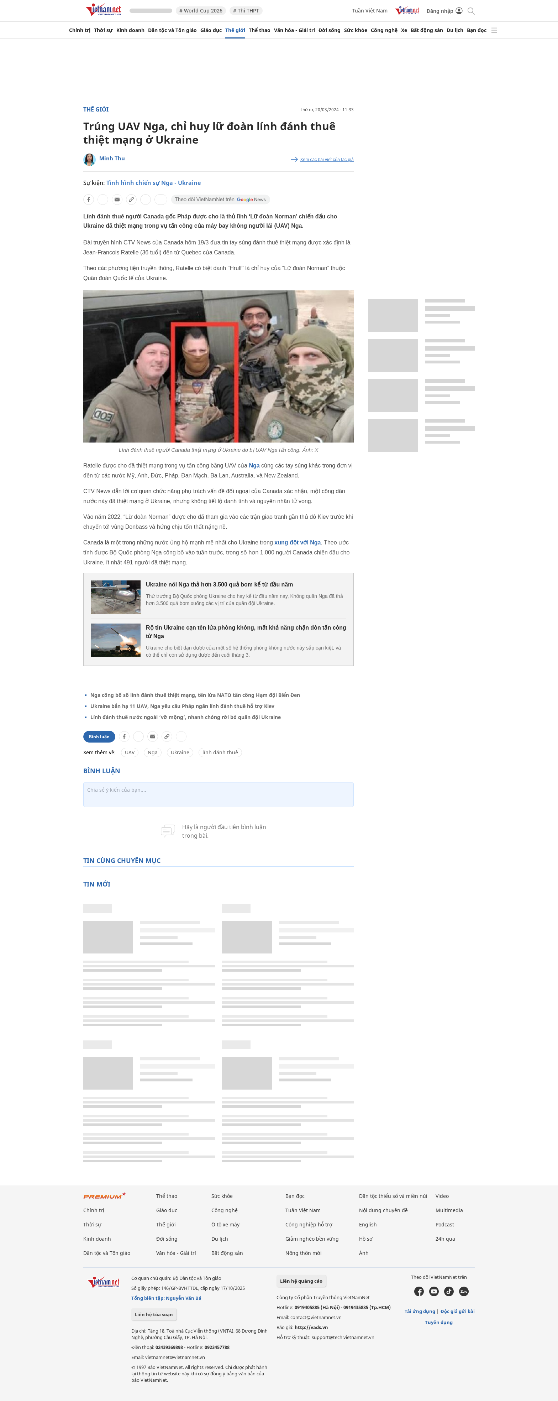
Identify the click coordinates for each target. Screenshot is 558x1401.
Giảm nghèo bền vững (312, 1238)
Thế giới (235, 30)
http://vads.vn (311, 1327)
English (368, 1224)
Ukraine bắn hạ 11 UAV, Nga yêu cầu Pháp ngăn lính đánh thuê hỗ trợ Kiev (182, 706)
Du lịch (455, 30)
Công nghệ (384, 30)
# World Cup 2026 (200, 10)
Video (442, 1196)
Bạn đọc (476, 30)
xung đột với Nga (297, 542)
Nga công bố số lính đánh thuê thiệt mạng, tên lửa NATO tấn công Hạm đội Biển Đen (195, 695)
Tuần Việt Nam (370, 10)
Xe (404, 30)
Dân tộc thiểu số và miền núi (393, 1196)
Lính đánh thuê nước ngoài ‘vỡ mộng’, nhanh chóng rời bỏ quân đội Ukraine (185, 717)
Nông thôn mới (303, 1253)
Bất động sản (427, 30)
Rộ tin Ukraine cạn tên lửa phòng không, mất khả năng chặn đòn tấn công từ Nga (246, 632)
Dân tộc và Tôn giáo (172, 30)
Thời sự (103, 30)
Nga (254, 465)
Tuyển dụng (439, 1322)
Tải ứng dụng (420, 1311)
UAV (130, 752)
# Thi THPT (246, 10)
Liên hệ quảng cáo (301, 1281)
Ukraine (180, 752)
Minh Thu (112, 158)
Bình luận (99, 737)
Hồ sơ (366, 1238)
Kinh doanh (130, 30)
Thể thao (259, 30)
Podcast (445, 1224)
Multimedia (449, 1210)
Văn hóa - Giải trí (294, 30)
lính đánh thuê (220, 752)
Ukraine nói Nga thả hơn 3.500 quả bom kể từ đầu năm (219, 584)
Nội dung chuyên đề (383, 1210)
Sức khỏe (355, 30)
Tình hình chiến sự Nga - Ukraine (153, 183)
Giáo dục (211, 30)
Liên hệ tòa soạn (154, 1314)
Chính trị (79, 30)
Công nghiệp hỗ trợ (308, 1224)
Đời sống (330, 30)
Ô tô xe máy (225, 1224)
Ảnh (364, 1253)
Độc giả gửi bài (458, 1311)
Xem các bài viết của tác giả (327, 159)
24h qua (445, 1238)
